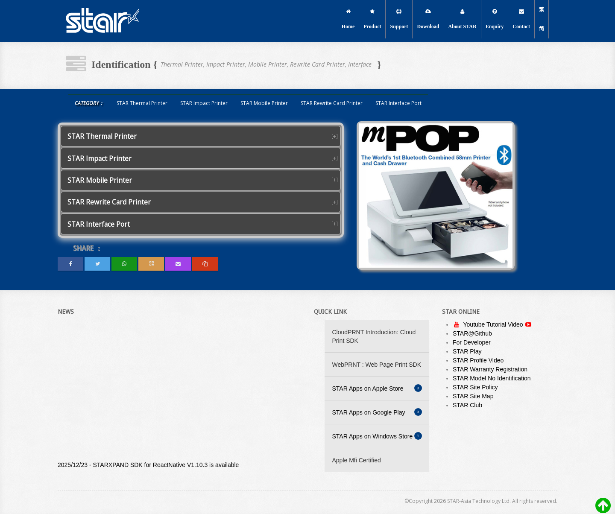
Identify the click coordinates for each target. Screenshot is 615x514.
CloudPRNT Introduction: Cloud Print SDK (374, 336)
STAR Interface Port (398, 103)
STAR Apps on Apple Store (377, 388)
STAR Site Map (473, 396)
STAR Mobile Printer (264, 103)
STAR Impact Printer (204, 103)
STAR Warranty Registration (490, 369)
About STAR (462, 19)
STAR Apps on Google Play (377, 412)
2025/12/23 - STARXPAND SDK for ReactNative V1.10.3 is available (148, 466)
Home (348, 19)
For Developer (472, 342)
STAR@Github (472, 333)
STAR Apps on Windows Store (377, 436)
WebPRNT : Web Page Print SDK (377, 364)
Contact (521, 19)
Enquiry (495, 19)
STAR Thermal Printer (142, 103)
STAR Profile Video (478, 360)
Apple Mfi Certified (356, 460)
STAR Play (467, 351)
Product (372, 19)
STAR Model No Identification (492, 378)
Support (399, 19)
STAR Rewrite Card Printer (332, 103)
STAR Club (467, 405)
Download (428, 19)
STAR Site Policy (475, 387)
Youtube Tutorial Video (494, 324)
